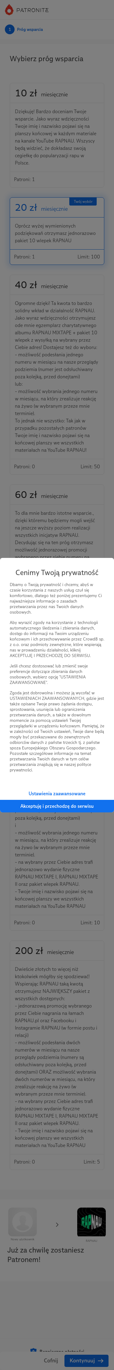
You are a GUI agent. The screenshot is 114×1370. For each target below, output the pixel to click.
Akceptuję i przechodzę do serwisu (57, 806)
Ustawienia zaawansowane (57, 793)
